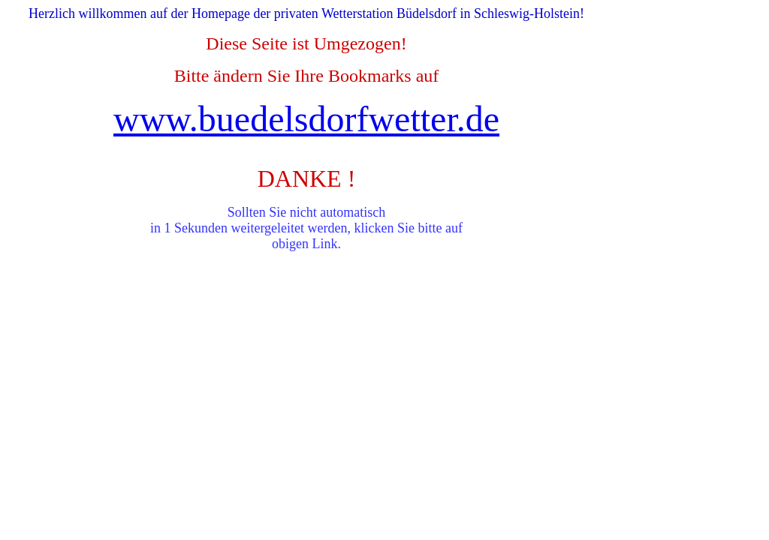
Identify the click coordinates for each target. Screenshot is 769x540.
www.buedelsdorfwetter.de (306, 119)
